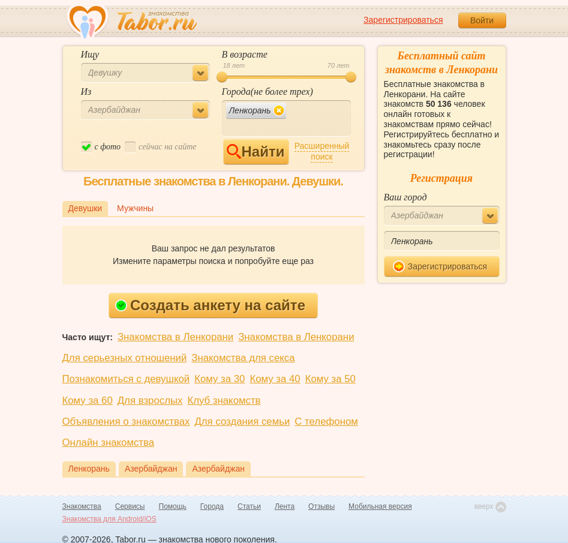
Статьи (249, 506)
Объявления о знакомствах (126, 421)
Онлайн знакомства (108, 442)
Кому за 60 (87, 400)
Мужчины (135, 208)
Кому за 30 (219, 379)
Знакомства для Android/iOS (109, 519)
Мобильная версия (380, 506)
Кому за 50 (330, 379)
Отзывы (321, 506)
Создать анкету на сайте (210, 305)
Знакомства (81, 506)
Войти (482, 20)
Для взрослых (150, 400)
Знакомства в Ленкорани (175, 337)
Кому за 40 (275, 379)
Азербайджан (151, 468)
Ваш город (405, 197)
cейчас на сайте (160, 147)
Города (212, 506)
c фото (101, 147)
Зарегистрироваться (403, 20)
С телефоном (325, 421)
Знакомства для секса (242, 358)
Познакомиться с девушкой (126, 379)
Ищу (90, 54)
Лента (284, 506)
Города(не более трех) (267, 91)
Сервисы (130, 506)
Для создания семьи (242, 421)
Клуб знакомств (223, 400)
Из (86, 91)
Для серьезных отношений (124, 358)
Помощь (173, 506)
